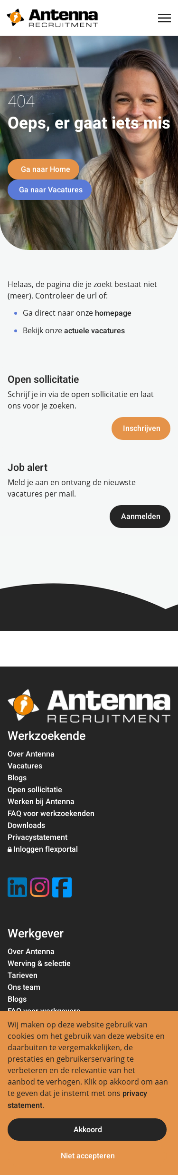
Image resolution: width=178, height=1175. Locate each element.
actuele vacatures (94, 331)
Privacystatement (37, 837)
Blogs (17, 778)
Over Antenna (31, 754)
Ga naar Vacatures (51, 190)
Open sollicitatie (35, 790)
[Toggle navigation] (165, 18)
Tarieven (22, 975)
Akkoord (88, 1129)
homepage (113, 313)
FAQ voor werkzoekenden (51, 813)
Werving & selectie (39, 963)
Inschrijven (141, 428)
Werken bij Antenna (41, 801)
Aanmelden (140, 516)
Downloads (26, 825)
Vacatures (25, 766)
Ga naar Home (44, 169)
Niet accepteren (88, 1156)
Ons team (24, 987)
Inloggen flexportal (45, 849)
